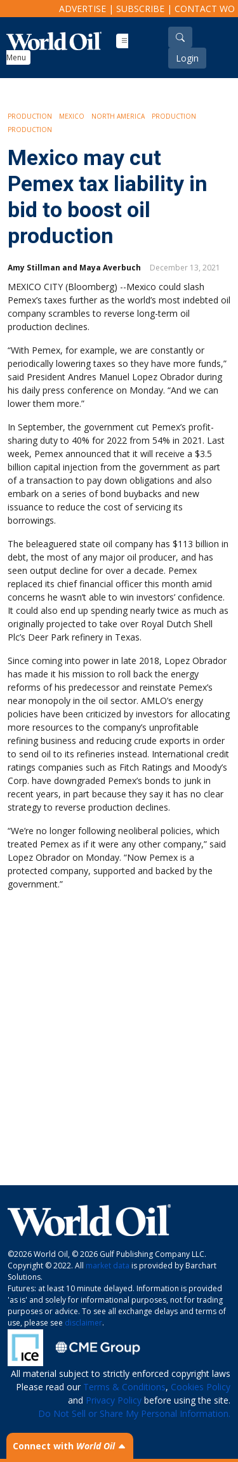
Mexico (71, 116)
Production (30, 116)
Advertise (82, 9)
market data (107, 1265)
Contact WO (205, 9)
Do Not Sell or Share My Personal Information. (134, 1413)
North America (118, 116)
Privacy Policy (114, 1400)
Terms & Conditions (124, 1387)
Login (187, 58)
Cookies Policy (200, 1387)
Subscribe (140, 9)
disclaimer (83, 1322)
